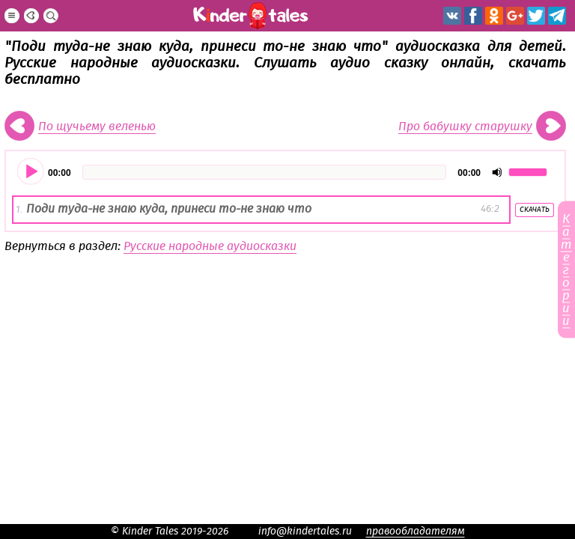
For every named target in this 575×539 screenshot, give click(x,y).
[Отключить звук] (497, 172)
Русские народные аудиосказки (210, 246)
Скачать (535, 209)
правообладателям (415, 531)
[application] (285, 172)
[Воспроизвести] (31, 172)
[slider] (264, 172)
